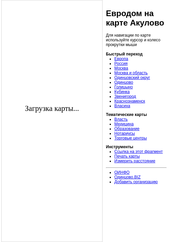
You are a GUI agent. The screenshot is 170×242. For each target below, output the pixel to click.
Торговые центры (130, 138)
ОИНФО (122, 172)
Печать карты (127, 156)
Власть (121, 119)
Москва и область (131, 73)
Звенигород (125, 96)
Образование (126, 128)
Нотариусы (124, 133)
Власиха (122, 106)
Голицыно (123, 87)
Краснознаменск (129, 101)
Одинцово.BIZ (127, 177)
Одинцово (123, 82)
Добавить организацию (136, 181)
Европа (121, 58)
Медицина (124, 124)
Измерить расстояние (134, 161)
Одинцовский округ (132, 77)
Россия (121, 63)
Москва (121, 68)
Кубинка (122, 91)
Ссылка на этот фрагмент (138, 151)
